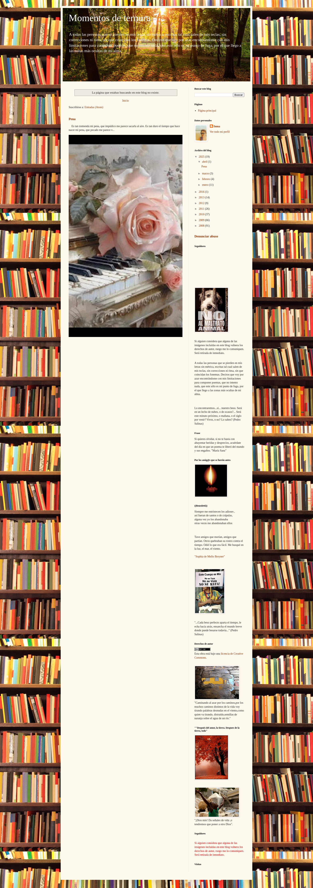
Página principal (207, 110)
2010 (202, 214)
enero (205, 184)
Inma (217, 126)
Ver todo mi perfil (220, 131)
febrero (206, 179)
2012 (202, 203)
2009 (202, 220)
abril (205, 161)
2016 (202, 191)
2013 (202, 197)
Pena (72, 119)
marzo (206, 173)
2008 (202, 225)
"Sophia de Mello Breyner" (209, 556)
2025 (202, 156)
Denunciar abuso (206, 236)
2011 (202, 208)
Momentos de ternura (110, 18)
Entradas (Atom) (93, 107)
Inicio (125, 100)
